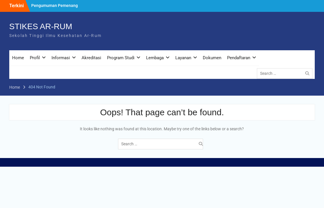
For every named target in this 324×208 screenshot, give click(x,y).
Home (18, 57)
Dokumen (212, 57)
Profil (35, 57)
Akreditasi (91, 57)
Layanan (183, 57)
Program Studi (121, 57)
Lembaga (155, 57)
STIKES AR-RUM (40, 26)
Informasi (60, 57)
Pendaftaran (238, 57)
